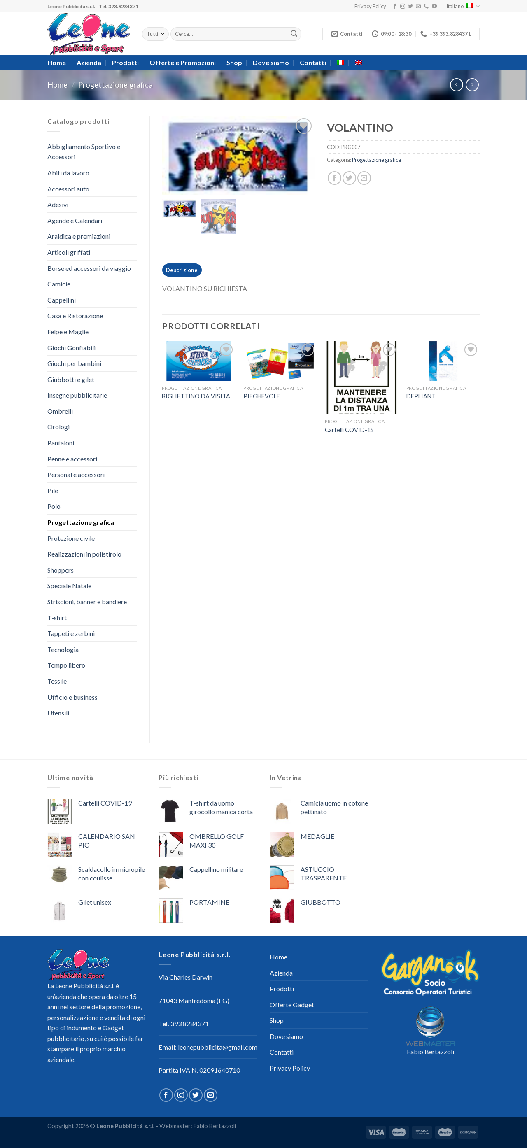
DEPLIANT (421, 399)
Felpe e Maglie (68, 331)
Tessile (57, 681)
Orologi (58, 427)
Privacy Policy (370, 6)
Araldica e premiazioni (78, 236)
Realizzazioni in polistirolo (84, 554)
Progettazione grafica (115, 84)
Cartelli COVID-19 (349, 433)
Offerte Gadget (292, 1004)
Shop (234, 62)
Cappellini (61, 300)
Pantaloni (60, 443)
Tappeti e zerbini (71, 633)
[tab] (182, 273)
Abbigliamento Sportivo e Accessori (83, 151)
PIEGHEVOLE (261, 399)
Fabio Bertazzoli (430, 1051)
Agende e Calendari (74, 220)
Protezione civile (71, 538)
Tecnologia (63, 649)
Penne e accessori (72, 459)
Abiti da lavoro (68, 173)
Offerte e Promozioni (182, 62)
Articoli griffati (68, 252)
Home (56, 62)
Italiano (463, 6)
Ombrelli (60, 411)
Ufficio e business (72, 697)
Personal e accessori (76, 474)
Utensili (58, 713)
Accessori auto (68, 189)
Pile (52, 490)
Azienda (89, 62)
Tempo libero (66, 665)
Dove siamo (271, 62)
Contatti (313, 62)
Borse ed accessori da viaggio (89, 268)
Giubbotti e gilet (70, 379)
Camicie (58, 284)
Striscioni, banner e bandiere (87, 601)
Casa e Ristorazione (75, 315)
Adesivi (57, 204)
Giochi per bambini (74, 363)
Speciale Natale (69, 585)
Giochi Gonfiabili (71, 348)
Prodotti (125, 62)
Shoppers (60, 570)
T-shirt (57, 618)
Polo (54, 506)
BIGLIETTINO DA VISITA (196, 399)
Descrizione (182, 273)
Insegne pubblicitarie (77, 395)
